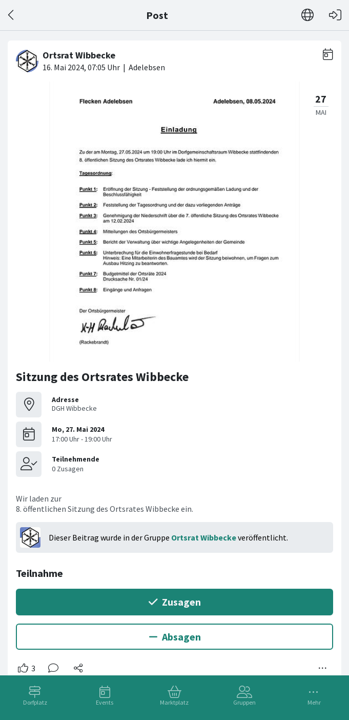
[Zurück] (12, 15)
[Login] (335, 15)
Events (104, 702)
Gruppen (244, 702)
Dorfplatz (35, 702)
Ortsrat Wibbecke (203, 537)
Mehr (314, 702)
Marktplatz (174, 702)
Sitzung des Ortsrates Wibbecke (102, 377)
